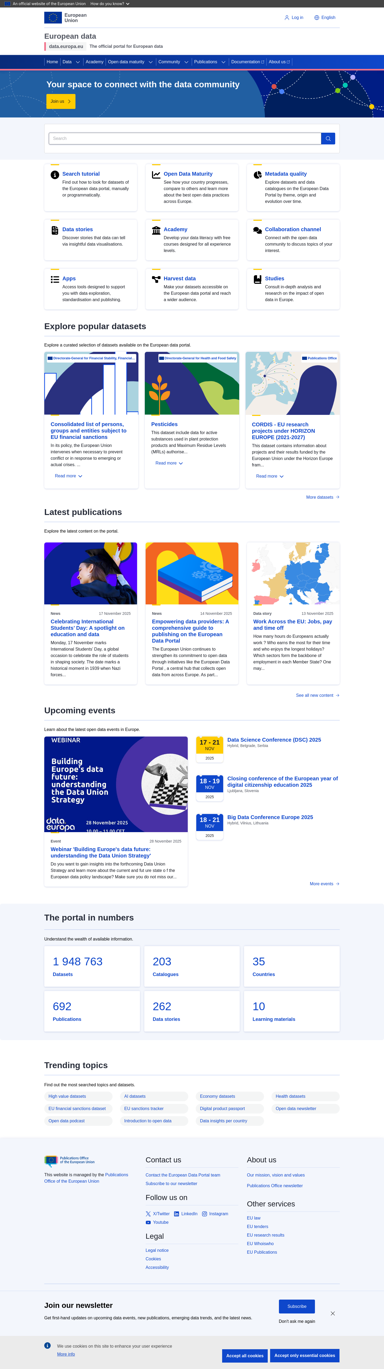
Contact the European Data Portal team (183, 1175)
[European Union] (65, 17)
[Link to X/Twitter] (158, 1214)
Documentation (247, 62)
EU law (254, 1218)
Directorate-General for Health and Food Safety (200, 358)
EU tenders (257, 1226)
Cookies (153, 1259)
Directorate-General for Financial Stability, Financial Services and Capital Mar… (94, 358)
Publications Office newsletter (275, 1185)
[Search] (185, 138)
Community (169, 62)
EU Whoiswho (260, 1243)
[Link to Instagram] (215, 1214)
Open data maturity (126, 62)
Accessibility (157, 1267)
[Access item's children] (78, 62)
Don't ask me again (297, 1321)
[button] (325, 17)
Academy (94, 62)
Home (52, 62)
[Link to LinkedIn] (186, 1214)
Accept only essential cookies (304, 1355)
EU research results (266, 1235)
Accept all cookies (245, 1356)
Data (67, 62)
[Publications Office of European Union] (90, 1161)
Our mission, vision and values (276, 1175)
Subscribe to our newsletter (171, 1183)
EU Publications (262, 1252)
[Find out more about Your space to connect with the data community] (60, 101)
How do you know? (110, 3)
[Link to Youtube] (157, 1222)
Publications (205, 62)
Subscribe (296, 1306)
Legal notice (157, 1250)
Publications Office (322, 358)
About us (279, 62)
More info (66, 1354)
